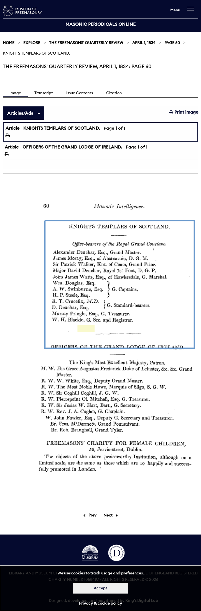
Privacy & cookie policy (100, 603)
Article (12, 128)
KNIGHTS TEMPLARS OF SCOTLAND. (61, 128)
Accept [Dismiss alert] (100, 588)
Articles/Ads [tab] (20, 113)
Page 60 (172, 42)
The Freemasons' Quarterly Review (86, 42)
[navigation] (192, 11)
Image (15, 92)
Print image (183, 112)
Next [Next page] (111, 515)
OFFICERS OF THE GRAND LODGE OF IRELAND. (72, 147)
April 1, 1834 (144, 42)
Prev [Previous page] (93, 515)
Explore (31, 42)
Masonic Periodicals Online (100, 24)
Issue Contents (79, 92)
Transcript (43, 92)
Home (8, 42)
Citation (114, 92)
